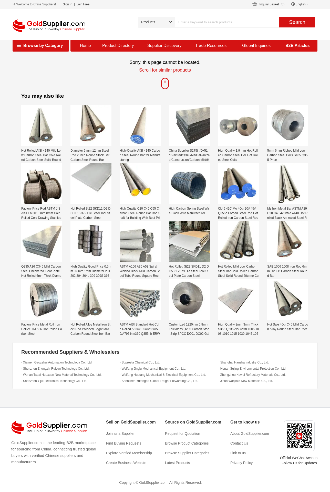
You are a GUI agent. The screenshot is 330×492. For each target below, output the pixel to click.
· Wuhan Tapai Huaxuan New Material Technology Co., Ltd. (61, 375)
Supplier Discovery (164, 45)
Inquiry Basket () (272, 4)
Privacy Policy (241, 463)
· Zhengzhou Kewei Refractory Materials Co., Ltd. (252, 375)
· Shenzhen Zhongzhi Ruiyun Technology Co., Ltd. (55, 368)
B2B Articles (297, 45)
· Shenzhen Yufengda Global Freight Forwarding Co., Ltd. (159, 381)
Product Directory (118, 45)
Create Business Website (126, 463)
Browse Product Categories (187, 443)
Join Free (83, 4)
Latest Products (177, 463)
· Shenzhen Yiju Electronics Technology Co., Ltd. (54, 381)
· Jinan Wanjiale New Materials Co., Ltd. (246, 381)
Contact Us (239, 443)
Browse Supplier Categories (187, 453)
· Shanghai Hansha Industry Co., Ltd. (244, 362)
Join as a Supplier (120, 433)
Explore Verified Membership (129, 453)
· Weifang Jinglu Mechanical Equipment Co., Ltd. (153, 368)
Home (85, 45)
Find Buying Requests (123, 443)
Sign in (67, 4)
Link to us (238, 453)
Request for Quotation (182, 433)
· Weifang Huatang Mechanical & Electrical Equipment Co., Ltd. (163, 375)
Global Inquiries (256, 45)
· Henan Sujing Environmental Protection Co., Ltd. (252, 368)
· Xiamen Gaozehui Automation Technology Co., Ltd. (56, 362)
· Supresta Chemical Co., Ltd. (140, 362)
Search (297, 22)
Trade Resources (210, 45)
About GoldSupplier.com (249, 433)
